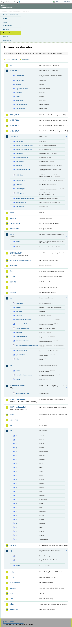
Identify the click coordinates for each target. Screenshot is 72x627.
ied (11, 366)
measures (19, 315)
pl (16, 515)
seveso (13, 588)
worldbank (14, 609)
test (11, 593)
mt (16, 507)
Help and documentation (10, 15)
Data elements (7, 25)
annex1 (18, 371)
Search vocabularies (12, 59)
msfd (12, 572)
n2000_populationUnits (23, 169)
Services (5, 36)
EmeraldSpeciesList (22, 157)
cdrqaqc (18, 307)
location (18, 85)
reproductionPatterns (22, 341)
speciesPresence (21, 350)
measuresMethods (21, 324)
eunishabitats (20, 161)
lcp (11, 551)
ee (16, 463)
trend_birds (19, 100)
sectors (18, 565)
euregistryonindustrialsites (20, 260)
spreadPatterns (20, 355)
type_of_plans (20, 108)
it (16, 491)
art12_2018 (14, 115)
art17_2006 (14, 120)
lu (16, 499)
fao (11, 271)
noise (12, 577)
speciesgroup (20, 206)
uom (12, 599)
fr (16, 479)
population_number (22, 89)
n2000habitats (20, 180)
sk (16, 535)
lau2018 (13, 545)
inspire (12, 414)
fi (16, 475)
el (16, 467)
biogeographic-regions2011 (24, 149)
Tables (5, 22)
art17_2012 (14, 125)
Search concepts (26, 59)
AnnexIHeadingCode (22, 393)
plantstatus (19, 560)
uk (16, 539)
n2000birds (19, 175)
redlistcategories (21, 202)
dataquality (19, 153)
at (16, 436)
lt (16, 495)
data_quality (20, 81)
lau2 (11, 431)
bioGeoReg (19, 303)
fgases (12, 276)
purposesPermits (21, 336)
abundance (19, 141)
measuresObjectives (22, 328)
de (16, 455)
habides (13, 293)
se (16, 527)
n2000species (20, 193)
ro (16, 523)
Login (56, 1)
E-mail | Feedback (8, 621)
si (16, 531)
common (13, 218)
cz (16, 451)
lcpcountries (20, 556)
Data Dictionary (17, 11)
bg (16, 443)
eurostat (13, 266)
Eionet (10, 11)
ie (16, 487)
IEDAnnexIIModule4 (18, 407)
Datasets (5, 18)
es (16, 471)
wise (12, 604)
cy (16, 447)
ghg (11, 287)
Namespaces (7, 40)
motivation (19, 165)
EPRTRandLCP (16, 253)
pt (16, 519)
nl (16, 511)
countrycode (20, 75)
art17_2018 (14, 131)
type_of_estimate (21, 104)
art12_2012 (14, 70)
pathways (19, 332)
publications (15, 583)
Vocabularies (7, 33)
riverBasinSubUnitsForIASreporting (27, 345)
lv (16, 503)
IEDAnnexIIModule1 (18, 386)
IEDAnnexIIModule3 (18, 400)
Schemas (6, 29)
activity (18, 241)
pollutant (18, 379)
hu (16, 483)
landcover (14, 420)
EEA (11, 2)
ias (11, 298)
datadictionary (15, 223)
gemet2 (13, 282)
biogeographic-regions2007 (24, 145)
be (16, 440)
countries (19, 311)
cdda (12, 213)
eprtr (12, 234)
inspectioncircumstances (24, 375)
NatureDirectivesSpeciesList (25, 198)
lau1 (11, 425)
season (18, 96)
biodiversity (14, 136)
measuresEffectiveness (23, 319)
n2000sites (19, 185)
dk (16, 459)
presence (19, 92)
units (17, 359)
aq (11, 65)
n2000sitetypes (20, 188)
